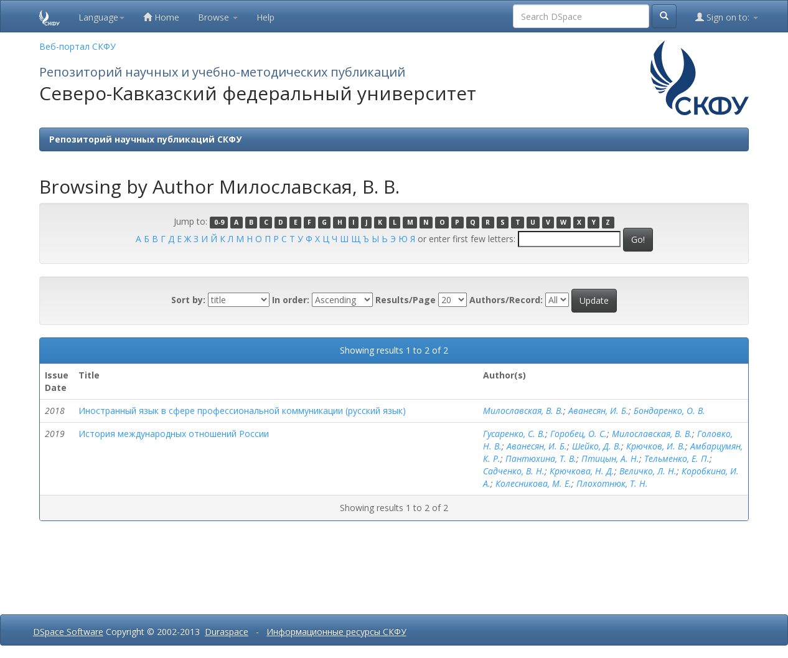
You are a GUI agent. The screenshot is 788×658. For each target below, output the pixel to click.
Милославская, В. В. (523, 410)
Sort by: (188, 300)
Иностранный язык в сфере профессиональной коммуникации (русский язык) (242, 410)
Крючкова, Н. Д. (582, 471)
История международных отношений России (173, 433)
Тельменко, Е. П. (677, 458)
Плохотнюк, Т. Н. (612, 483)
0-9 (219, 222)
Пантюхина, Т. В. (540, 458)
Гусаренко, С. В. (514, 433)
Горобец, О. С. (578, 433)
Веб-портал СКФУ (77, 46)
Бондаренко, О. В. (669, 410)
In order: (290, 300)
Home (161, 17)
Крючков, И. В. (655, 446)
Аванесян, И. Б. (598, 410)
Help (265, 17)
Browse (218, 17)
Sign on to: (726, 17)
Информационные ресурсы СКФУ (336, 631)
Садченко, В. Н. (514, 471)
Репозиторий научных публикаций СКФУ (145, 139)
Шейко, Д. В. (596, 446)
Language (101, 17)
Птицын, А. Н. (610, 458)
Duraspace (226, 631)
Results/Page (405, 300)
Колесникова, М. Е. (533, 483)
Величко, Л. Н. (648, 471)
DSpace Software (68, 631)
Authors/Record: (506, 300)
